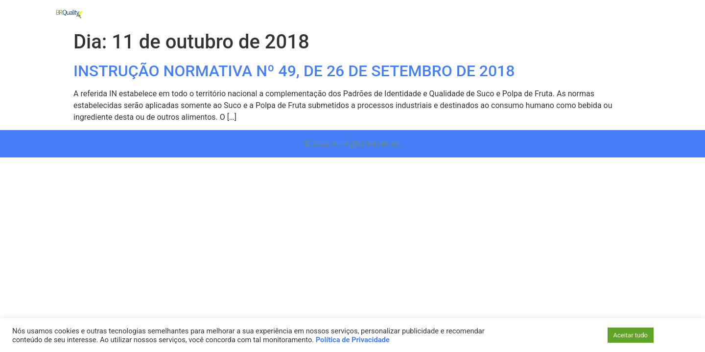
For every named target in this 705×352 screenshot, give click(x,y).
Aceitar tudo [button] (630, 335)
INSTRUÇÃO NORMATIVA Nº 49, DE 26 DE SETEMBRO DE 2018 (294, 71)
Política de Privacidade (353, 339)
